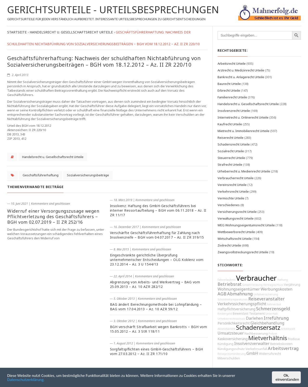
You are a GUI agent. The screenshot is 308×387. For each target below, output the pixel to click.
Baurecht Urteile (229, 84)
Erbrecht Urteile (229, 90)
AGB (222, 294)
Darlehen (254, 318)
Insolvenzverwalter (252, 343)
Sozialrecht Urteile (231, 151)
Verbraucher (256, 278)
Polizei (273, 333)
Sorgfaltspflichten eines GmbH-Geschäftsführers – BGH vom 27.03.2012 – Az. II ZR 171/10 (156, 351)
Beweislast (240, 313)
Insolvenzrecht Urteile (234, 110)
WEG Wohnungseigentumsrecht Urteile (246, 225)
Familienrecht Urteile (232, 97)
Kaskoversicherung (233, 338)
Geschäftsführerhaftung (40, 175)
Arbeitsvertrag (283, 348)
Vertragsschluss (273, 284)
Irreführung (276, 318)
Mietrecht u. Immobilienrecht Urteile (244, 131)
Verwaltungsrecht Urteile (236, 218)
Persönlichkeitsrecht (234, 323)
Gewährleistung (252, 284)
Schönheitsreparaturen (233, 299)
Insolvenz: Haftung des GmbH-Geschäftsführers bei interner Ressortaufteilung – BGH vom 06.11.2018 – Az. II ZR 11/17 (158, 210)
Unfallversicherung (265, 294)
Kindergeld (225, 313)
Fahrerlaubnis (226, 279)
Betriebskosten (281, 344)
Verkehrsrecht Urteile (233, 191)
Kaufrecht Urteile (230, 124)
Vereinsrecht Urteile (232, 185)
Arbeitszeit (288, 328)
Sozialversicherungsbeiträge (88, 175)
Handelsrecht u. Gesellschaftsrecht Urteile (52, 157)
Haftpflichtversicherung (236, 309)
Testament (257, 313)
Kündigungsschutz (231, 349)
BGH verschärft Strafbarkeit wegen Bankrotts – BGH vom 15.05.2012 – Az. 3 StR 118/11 (158, 329)
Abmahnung (240, 294)
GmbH (252, 353)
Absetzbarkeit (226, 328)
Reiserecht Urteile (231, 137)
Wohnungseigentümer (239, 289)
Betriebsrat (230, 284)
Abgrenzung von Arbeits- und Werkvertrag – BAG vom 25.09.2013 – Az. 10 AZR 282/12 (155, 284)
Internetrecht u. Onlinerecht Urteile (243, 117)
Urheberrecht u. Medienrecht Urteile (244, 171)
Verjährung (292, 285)
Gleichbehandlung (267, 323)
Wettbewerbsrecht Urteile (236, 232)
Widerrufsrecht (270, 354)
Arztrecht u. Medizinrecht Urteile (241, 70)
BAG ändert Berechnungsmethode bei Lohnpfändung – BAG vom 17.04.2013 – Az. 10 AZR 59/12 (156, 306)
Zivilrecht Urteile (229, 245)
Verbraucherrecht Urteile (236, 178)
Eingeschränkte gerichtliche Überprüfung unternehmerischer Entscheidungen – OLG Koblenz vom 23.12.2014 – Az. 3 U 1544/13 (157, 259)
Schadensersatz (258, 327)
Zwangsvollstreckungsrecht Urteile (243, 252)
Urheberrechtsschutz (231, 318)
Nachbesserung (256, 333)
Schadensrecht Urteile (234, 144)
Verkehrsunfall (256, 349)
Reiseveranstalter (266, 299)
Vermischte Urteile (231, 198)
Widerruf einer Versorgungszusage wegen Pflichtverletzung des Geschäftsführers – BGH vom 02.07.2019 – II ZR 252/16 (53, 216)
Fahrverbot (274, 304)
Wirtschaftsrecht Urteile (235, 238)
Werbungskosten (276, 289)
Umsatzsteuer (231, 333)
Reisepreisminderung (232, 353)
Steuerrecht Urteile (231, 158)
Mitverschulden (229, 358)
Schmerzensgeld (273, 308)
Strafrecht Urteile (230, 164)
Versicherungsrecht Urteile (237, 211)
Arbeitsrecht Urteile (232, 63)
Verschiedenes (229, 205)
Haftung (282, 279)
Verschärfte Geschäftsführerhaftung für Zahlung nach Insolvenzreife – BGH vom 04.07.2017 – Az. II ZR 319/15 (157, 235)
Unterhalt (271, 313)
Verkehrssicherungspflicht (242, 303)
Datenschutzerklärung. (26, 380)
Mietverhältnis (267, 338)
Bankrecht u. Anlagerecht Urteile (241, 77)
